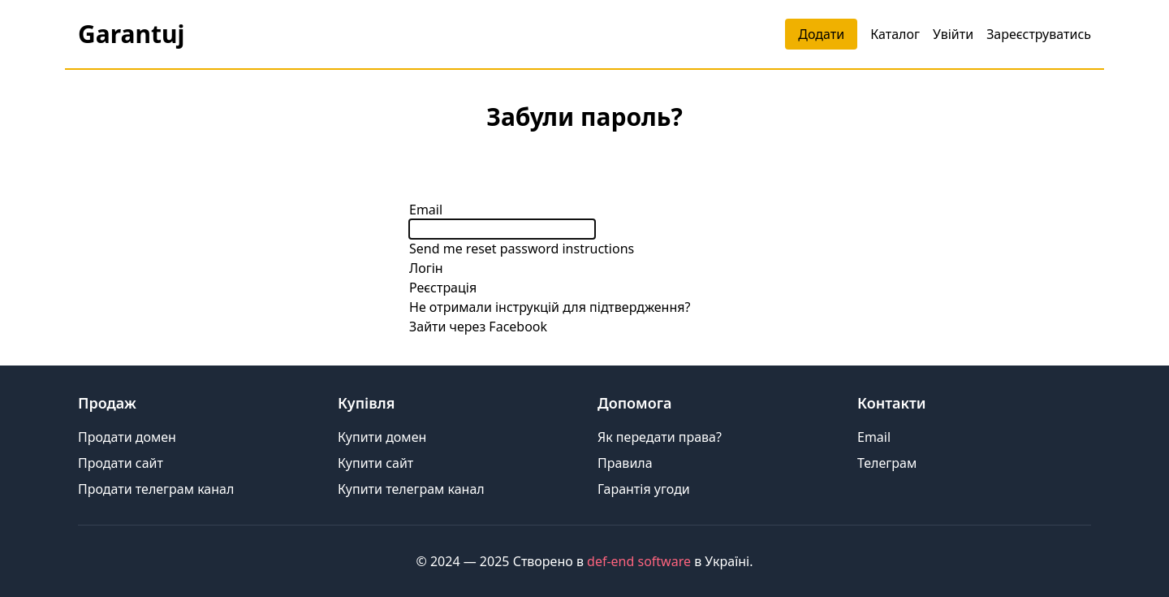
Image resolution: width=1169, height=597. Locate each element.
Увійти (953, 34)
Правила (625, 463)
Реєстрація (443, 287)
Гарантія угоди (643, 489)
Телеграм (887, 463)
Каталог (895, 34)
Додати (821, 34)
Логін (426, 268)
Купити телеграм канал (411, 489)
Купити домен (382, 437)
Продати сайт (120, 463)
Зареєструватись (1038, 34)
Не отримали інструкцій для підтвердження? (549, 307)
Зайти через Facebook (478, 326)
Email (425, 209)
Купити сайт (375, 463)
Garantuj (131, 34)
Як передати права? (659, 437)
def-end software (639, 561)
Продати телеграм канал (156, 489)
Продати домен (127, 437)
